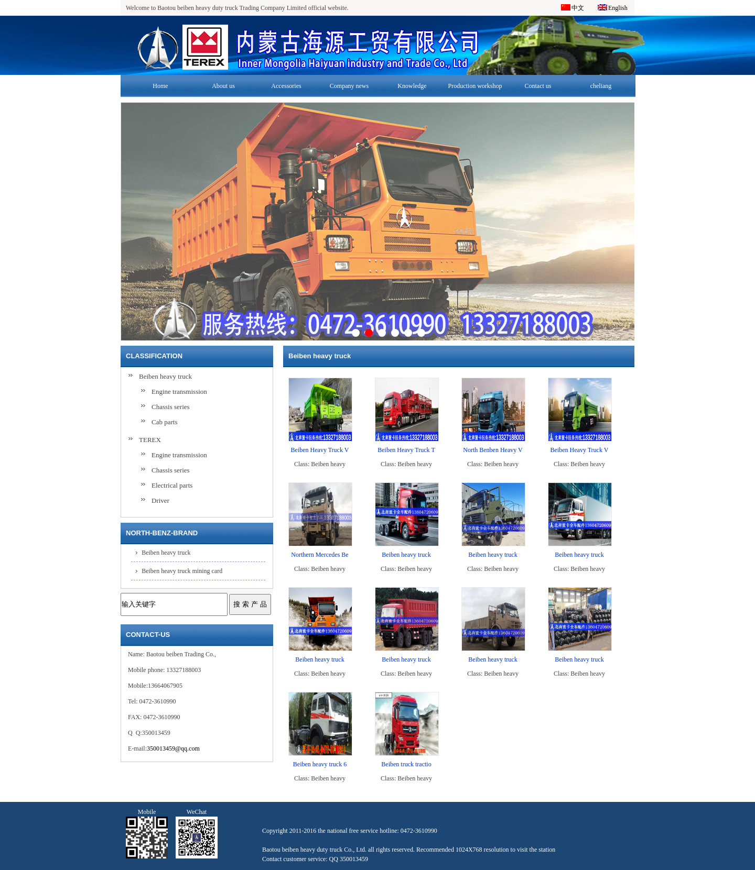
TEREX (150, 440)
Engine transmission (179, 391)
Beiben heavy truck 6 (320, 764)
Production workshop (475, 86)
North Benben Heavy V (492, 450)
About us (223, 86)
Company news (349, 86)
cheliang (601, 86)
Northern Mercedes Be (319, 554)
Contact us (538, 86)
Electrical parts (172, 485)
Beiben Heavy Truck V (320, 450)
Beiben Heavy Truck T (406, 450)
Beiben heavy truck (165, 376)
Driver (160, 500)
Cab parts (164, 422)
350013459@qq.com (173, 748)
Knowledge (411, 86)
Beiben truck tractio (406, 764)
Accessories (286, 86)
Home (160, 86)
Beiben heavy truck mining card (182, 571)
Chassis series (171, 407)
